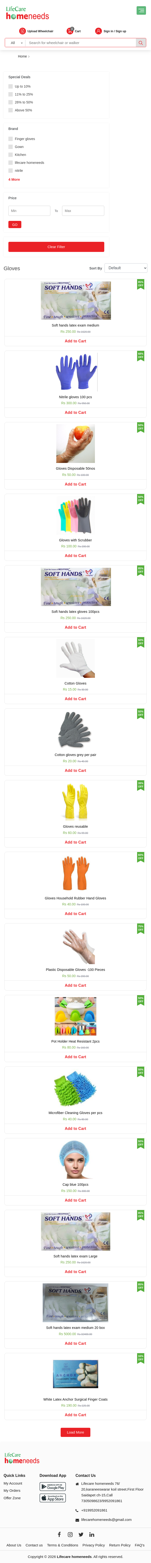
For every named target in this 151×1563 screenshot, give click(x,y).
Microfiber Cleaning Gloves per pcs (76, 1113)
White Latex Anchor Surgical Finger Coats (75, 1399)
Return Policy (119, 1545)
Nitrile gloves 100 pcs (75, 397)
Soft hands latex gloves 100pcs (75, 612)
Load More (75, 1432)
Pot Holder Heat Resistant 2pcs (75, 1041)
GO (14, 225)
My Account (13, 1483)
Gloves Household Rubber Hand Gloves (75, 898)
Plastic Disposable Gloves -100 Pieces (75, 970)
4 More (14, 179)
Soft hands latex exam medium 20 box (75, 1328)
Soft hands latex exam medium (75, 325)
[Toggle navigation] (141, 10)
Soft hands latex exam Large (75, 1256)
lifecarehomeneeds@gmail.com (106, 1520)
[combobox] (15, 42)
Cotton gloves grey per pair (75, 755)
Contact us (34, 1545)
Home (22, 56)
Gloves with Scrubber (75, 540)
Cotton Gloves (75, 683)
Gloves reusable (75, 826)
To (56, 211)
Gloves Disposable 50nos (75, 468)
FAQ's (140, 1545)
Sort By (95, 268)
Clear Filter (56, 247)
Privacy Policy (93, 1545)
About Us (13, 1545)
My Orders (12, 1490)
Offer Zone (12, 1498)
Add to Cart (75, 341)
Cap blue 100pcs (75, 1184)
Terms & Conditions (62, 1545)
